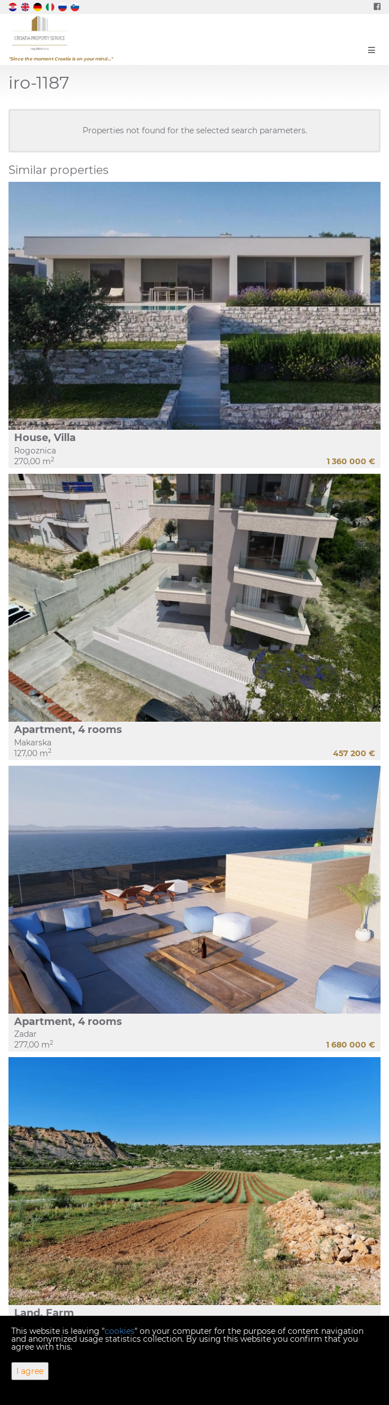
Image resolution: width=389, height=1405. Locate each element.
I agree (30, 1371)
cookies (120, 1331)
